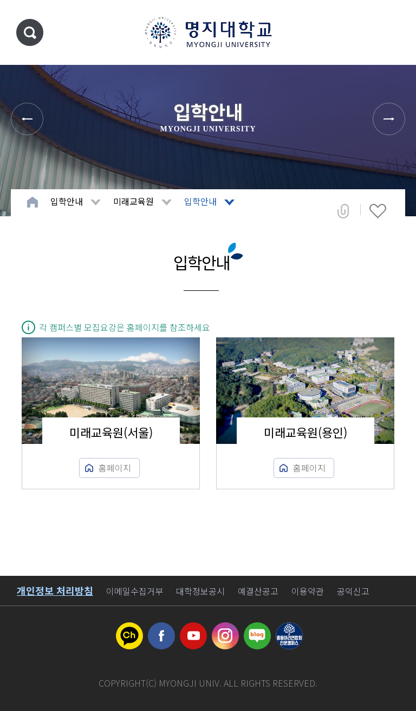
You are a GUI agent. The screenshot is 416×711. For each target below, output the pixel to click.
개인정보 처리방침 (55, 590)
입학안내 (66, 201)
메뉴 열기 (391, 32)
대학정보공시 (200, 590)
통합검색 (29, 32)
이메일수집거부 (134, 590)
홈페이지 (115, 467)
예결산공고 (258, 590)
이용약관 (307, 590)
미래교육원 (133, 201)
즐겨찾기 (377, 211)
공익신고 (353, 590)
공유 (343, 211)
